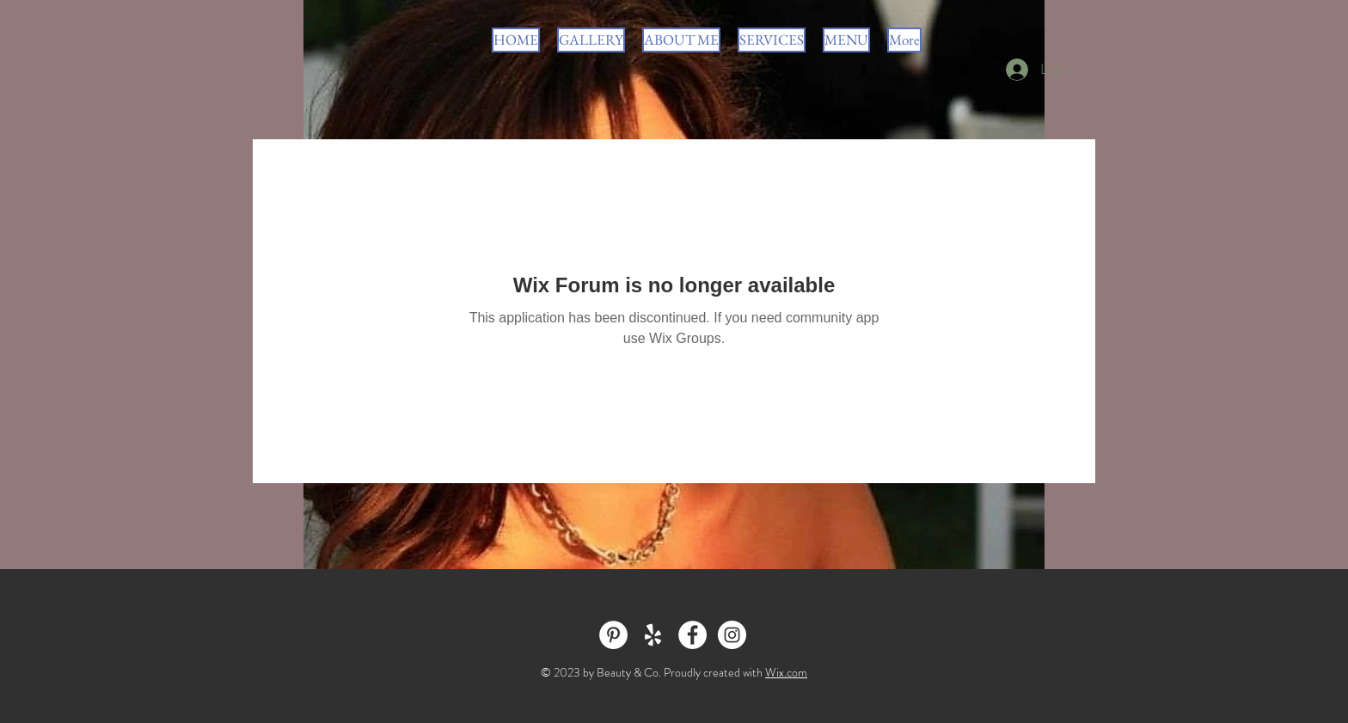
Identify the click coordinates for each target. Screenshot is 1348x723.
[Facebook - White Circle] (692, 635)
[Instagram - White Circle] (732, 635)
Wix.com (786, 672)
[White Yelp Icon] (653, 635)
